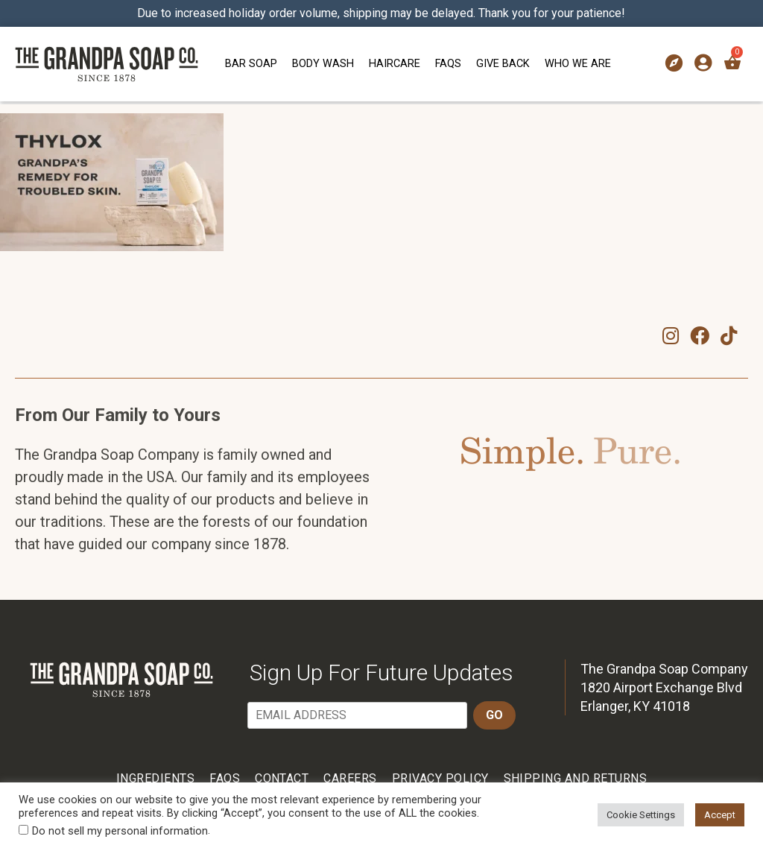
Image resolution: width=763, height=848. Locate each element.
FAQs (448, 63)
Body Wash (323, 63)
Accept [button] (719, 814)
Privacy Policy (440, 778)
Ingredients (155, 778)
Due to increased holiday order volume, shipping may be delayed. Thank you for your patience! (382, 13)
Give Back (503, 63)
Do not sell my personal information (120, 831)
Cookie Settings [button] (641, 814)
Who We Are (578, 63)
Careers (349, 778)
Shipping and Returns (576, 778)
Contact (281, 778)
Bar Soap (251, 63)
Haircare (394, 63)
